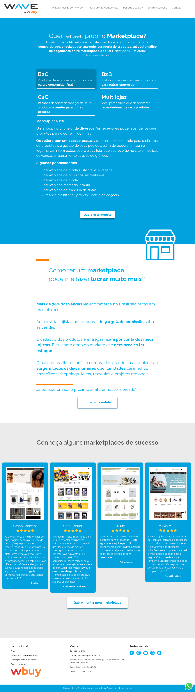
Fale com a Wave (18, 664)
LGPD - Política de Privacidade (24, 655)
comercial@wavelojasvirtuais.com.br (87, 655)
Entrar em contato (97, 402)
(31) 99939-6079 (77, 651)
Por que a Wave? (133, 7)
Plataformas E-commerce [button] (68, 7)
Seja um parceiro (157, 7)
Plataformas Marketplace (104, 7)
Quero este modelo (97, 214)
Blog (13, 651)
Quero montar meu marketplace (97, 602)
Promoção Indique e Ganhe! (23, 660)
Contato (177, 7)
